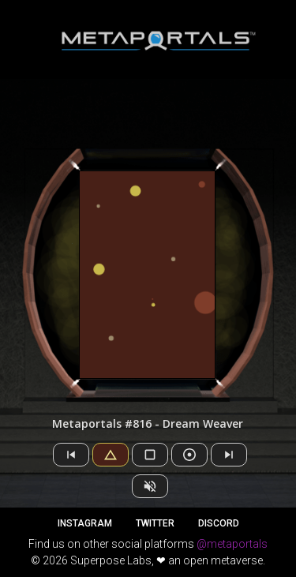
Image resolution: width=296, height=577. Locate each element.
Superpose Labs (111, 560)
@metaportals (232, 544)
